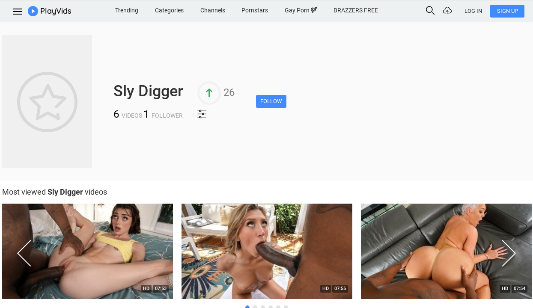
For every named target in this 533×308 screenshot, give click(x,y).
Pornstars (254, 10)
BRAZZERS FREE (355, 10)
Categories (169, 10)
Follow (271, 101)
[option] (267, 254)
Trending (126, 10)
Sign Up (507, 11)
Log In (473, 11)
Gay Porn (301, 10)
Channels (212, 10)
